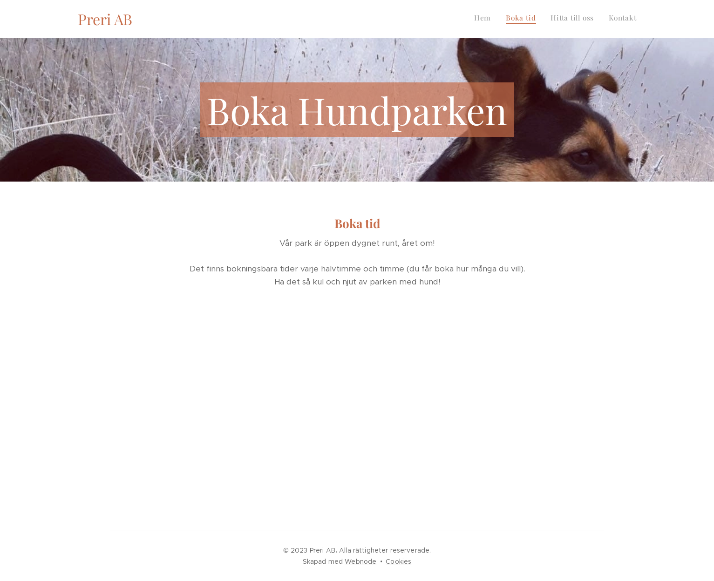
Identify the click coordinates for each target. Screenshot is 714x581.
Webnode (360, 561)
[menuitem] (594, 19)
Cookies (398, 561)
